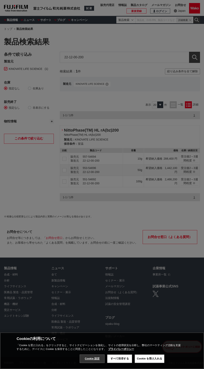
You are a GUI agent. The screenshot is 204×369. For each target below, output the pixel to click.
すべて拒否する (120, 358)
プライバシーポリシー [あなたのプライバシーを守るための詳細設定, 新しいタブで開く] (121, 349)
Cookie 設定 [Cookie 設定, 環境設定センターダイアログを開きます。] (92, 358)
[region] (102, 350)
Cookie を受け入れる (149, 358)
